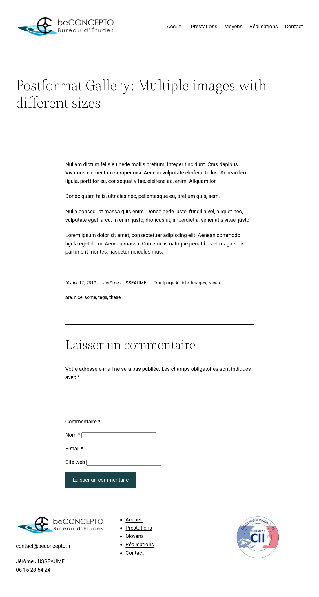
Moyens (233, 26)
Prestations (204, 26)
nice (78, 297)
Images (198, 283)
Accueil (175, 26)
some (90, 297)
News (214, 283)
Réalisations (263, 26)
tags (102, 297)
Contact (294, 26)
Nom (72, 442)
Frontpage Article (171, 283)
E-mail (74, 455)
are (68, 297)
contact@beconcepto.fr (43, 553)
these (115, 297)
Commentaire (83, 428)
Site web (75, 469)
